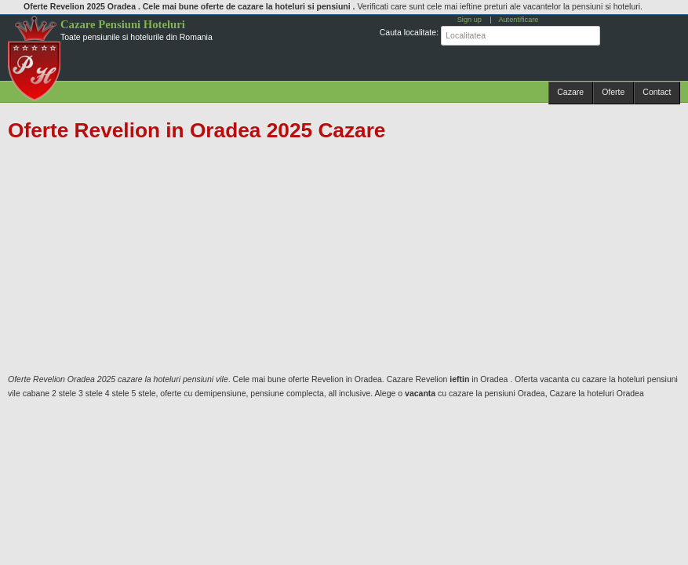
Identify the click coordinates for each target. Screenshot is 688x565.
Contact (656, 92)
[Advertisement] (336, 257)
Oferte (613, 92)
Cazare (570, 92)
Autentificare (518, 20)
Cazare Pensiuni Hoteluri (122, 24)
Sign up (469, 20)
